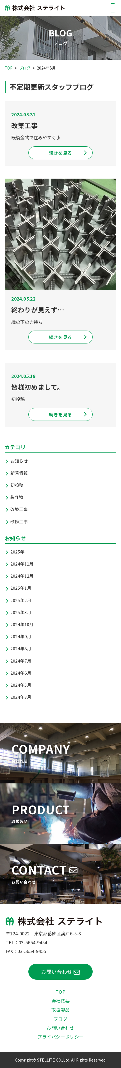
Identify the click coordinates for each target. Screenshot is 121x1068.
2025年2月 (20, 600)
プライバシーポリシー (60, 1036)
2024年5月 (20, 685)
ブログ (25, 68)
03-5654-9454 (33, 942)
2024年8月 (20, 648)
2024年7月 (20, 661)
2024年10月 (22, 624)
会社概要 (60, 1000)
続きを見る (60, 152)
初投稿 (17, 485)
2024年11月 (22, 564)
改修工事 (19, 521)
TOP (9, 68)
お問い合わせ (56, 971)
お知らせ (19, 461)
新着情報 (19, 473)
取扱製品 (60, 1009)
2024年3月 (20, 697)
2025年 (17, 552)
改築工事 (19, 509)
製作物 (17, 497)
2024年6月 (20, 673)
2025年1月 (20, 588)
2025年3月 (20, 612)
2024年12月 (22, 576)
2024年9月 (20, 636)
